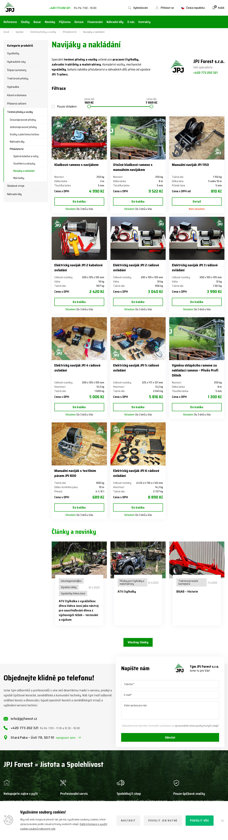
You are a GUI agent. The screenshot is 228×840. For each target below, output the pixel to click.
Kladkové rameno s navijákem (76, 164)
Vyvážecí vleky (68, 587)
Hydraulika (13, 87)
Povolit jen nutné (163, 820)
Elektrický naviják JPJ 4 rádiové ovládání (77, 368)
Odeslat (170, 741)
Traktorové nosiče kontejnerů (188, 582)
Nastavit (128, 820)
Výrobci (20, 32)
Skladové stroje (15, 186)
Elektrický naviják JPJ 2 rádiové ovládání (136, 268)
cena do (151, 101)
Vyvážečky (13, 53)
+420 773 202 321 (59, 8)
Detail (196, 201)
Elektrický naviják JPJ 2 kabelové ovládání (78, 268)
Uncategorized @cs (71, 581)
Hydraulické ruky (16, 62)
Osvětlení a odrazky (24, 163)
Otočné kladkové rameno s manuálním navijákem (132, 167)
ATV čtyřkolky (127, 591)
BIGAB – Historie (187, 591)
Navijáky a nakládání (24, 171)
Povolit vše (199, 820)
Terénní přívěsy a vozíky (43, 32)
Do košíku (79, 201)
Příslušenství (70, 32)
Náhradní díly (17, 142)
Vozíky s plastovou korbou (24, 134)
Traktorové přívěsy (17, 78)
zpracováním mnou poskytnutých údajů (197, 729)
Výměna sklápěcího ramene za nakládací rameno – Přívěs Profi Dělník (195, 370)
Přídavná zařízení (16, 103)
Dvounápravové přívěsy (23, 120)
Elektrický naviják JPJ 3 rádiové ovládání (195, 268)
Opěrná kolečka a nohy (25, 156)
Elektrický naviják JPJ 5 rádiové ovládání (136, 368)
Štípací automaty (16, 70)
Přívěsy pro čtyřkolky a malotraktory (132, 582)
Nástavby (18, 178)
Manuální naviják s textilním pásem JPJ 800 (75, 473)
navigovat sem (66, 741)
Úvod (6, 32)
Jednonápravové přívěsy (23, 127)
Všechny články (138, 642)
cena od (89, 101)
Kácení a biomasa (16, 95)
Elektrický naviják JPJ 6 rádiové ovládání (136, 473)
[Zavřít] (222, 820)
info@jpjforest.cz (24, 722)
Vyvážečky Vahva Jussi (73, 593)
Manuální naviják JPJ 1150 (190, 164)
